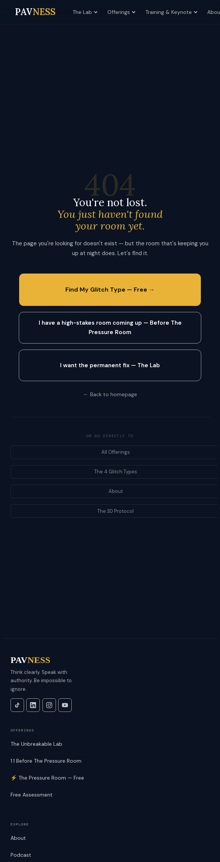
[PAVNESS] (110, 659)
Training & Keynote (171, 12)
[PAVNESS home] (35, 12)
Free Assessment (32, 794)
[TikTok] (17, 705)
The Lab (85, 12)
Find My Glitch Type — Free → (110, 289)
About (18, 838)
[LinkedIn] (33, 705)
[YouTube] (65, 705)
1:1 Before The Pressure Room (46, 760)
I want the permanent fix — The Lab (110, 365)
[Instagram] (49, 705)
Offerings (121, 12)
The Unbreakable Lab (36, 743)
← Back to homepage (110, 394)
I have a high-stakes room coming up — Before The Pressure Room (110, 327)
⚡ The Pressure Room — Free (47, 777)
